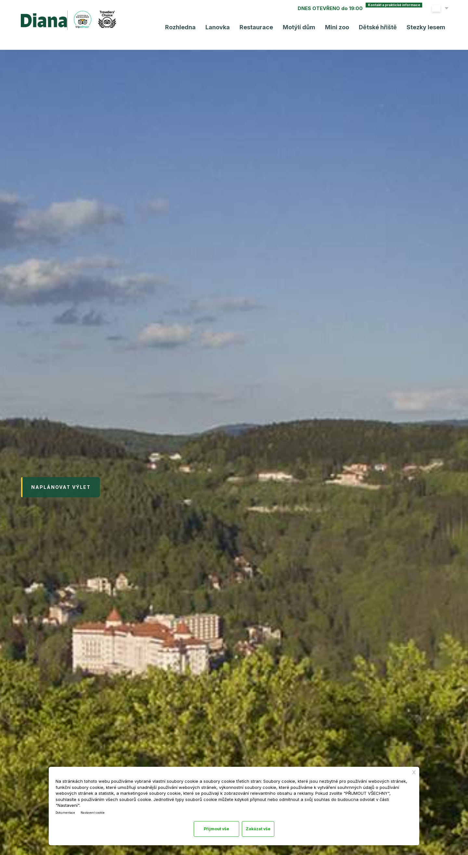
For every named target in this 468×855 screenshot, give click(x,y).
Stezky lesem (422, 28)
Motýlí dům (296, 28)
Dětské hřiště (375, 28)
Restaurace (253, 28)
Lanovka (214, 28)
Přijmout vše (261, 828)
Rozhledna (177, 28)
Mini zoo (334, 28)
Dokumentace (68, 808)
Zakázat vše (206, 828)
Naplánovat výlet (61, 490)
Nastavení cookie (102, 808)
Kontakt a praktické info (376, 9)
